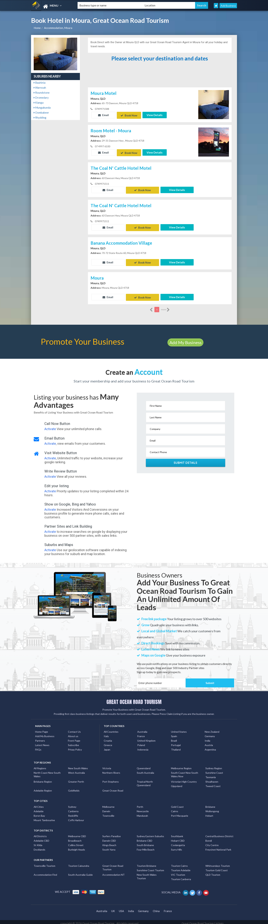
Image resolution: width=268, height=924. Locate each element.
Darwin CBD (109, 837)
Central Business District (219, 833)
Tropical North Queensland (145, 780)
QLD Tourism (212, 871)
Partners (40, 737)
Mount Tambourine (44, 817)
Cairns (174, 808)
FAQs (38, 746)
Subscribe (73, 742)
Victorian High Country (184, 778)
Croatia (108, 737)
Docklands (39, 846)
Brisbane (210, 803)
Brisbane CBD (144, 837)
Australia (142, 729)
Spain (174, 733)
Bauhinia (39, 82)
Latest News (42, 742)
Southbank (177, 833)
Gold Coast (177, 803)
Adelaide (39, 808)
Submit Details (185, 460)
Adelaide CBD (41, 837)
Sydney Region (213, 765)
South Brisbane (145, 842)
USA (121, 908)
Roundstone (42, 92)
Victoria (106, 765)
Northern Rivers (111, 770)
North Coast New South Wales (47, 772)
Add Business (228, 5)
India (207, 737)
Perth (140, 803)
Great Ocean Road (112, 787)
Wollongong (212, 808)
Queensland (143, 765)
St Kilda (38, 842)
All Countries (111, 729)
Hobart (209, 812)
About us (73, 733)
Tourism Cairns (179, 862)
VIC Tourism (178, 871)
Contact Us (74, 729)
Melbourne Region (181, 765)
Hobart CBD (178, 837)
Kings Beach (109, 842)
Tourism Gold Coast (216, 867)
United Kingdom (146, 737)
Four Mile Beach (145, 846)
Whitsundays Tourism (217, 862)
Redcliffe (73, 812)
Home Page (41, 729)
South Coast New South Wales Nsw (184, 772)
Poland (141, 742)
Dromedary (41, 97)
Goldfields (74, 787)
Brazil (174, 737)
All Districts (40, 833)
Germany (210, 733)
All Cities (39, 803)
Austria (209, 742)
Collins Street (75, 842)
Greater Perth (76, 778)
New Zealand (212, 729)
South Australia (145, 770)
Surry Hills (176, 846)
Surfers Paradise (111, 833)
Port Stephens (110, 778)
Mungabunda (42, 107)
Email (103, 115)
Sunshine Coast (214, 770)
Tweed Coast (213, 783)
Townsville (108, 812)
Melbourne (108, 803)
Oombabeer (41, 112)
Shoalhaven (211, 778)
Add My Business (185, 339)
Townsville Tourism (44, 862)
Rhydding (40, 117)
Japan (107, 746)
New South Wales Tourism (147, 873)
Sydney (72, 803)
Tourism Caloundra (78, 862)
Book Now (129, 115)
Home (37, 27)
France (141, 733)
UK (113, 908)
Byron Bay (39, 812)
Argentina (210, 746)
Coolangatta (178, 842)
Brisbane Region (43, 778)
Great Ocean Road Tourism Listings (203, 920)
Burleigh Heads (76, 846)
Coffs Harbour (76, 817)
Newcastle (143, 808)
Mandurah (142, 812)
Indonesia (142, 746)
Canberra (73, 808)
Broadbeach (74, 837)
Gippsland (176, 783)
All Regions (40, 765)
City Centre (212, 842)
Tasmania (210, 774)
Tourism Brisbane (146, 862)
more (165, 307)
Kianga (39, 102)
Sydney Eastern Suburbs (150, 833)
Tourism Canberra (181, 876)
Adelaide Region (43, 787)
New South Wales (78, 765)
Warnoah (40, 87)
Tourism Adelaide (180, 867)
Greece (108, 742)
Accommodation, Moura (58, 27)
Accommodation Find (45, 871)
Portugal (176, 742)
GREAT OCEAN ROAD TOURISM (134, 699)
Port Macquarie (179, 812)
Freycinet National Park (218, 846)
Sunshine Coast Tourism (150, 867)
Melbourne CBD (77, 833)
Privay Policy (75, 746)
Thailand (176, 746)
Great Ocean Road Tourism (112, 864)
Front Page (74, 737)
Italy (106, 733)
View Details (154, 115)
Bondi (208, 837)
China (156, 908)
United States (179, 729)
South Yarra (108, 846)
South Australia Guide (80, 871)
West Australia (76, 770)
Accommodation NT (113, 871)
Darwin (106, 808)
